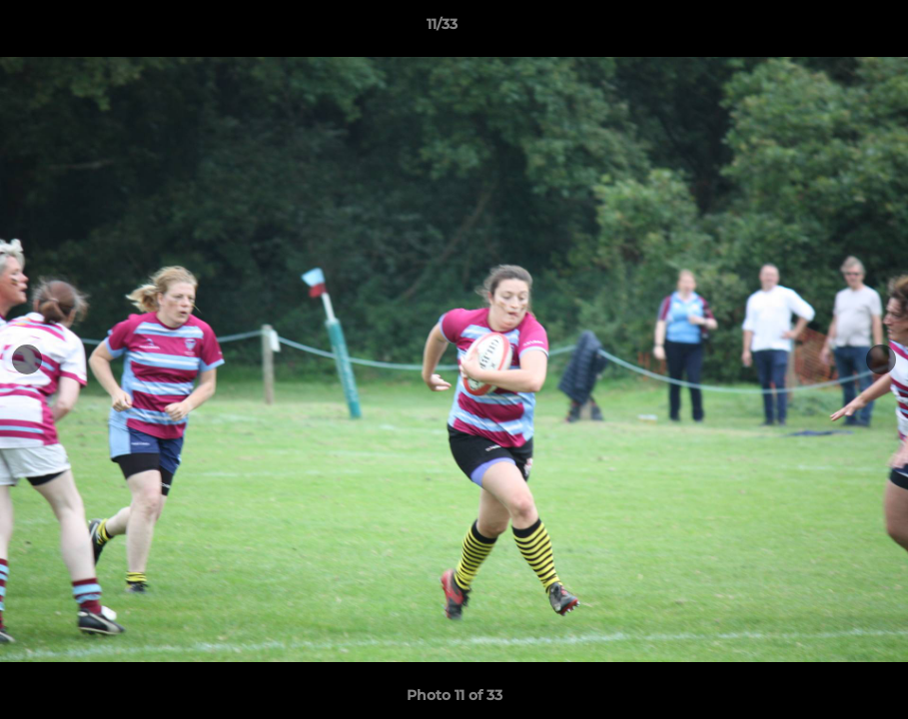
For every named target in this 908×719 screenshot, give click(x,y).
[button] (824, 29)
